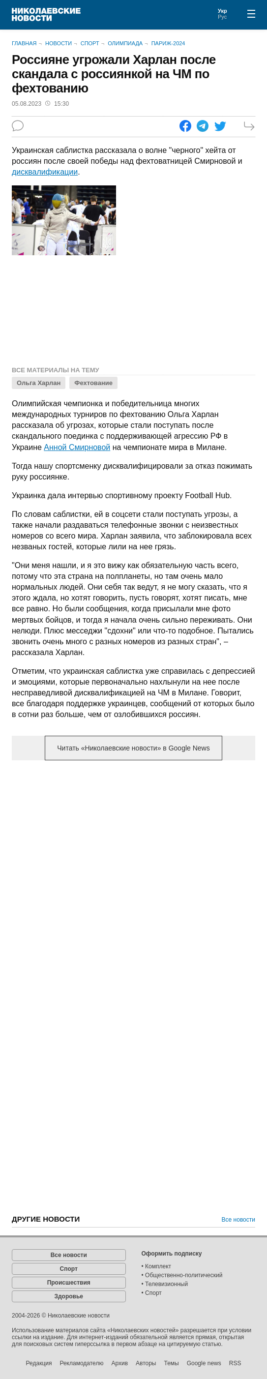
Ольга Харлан (38, 383)
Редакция (39, 1363)
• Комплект (157, 1266)
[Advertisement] (133, 845)
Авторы (146, 1363)
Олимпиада (125, 43)
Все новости (238, 1219)
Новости (58, 43)
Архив (119, 1363)
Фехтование (93, 383)
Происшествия (68, 1282)
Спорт (90, 43)
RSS (235, 1363)
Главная (24, 43)
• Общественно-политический (182, 1275)
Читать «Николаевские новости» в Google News (133, 748)
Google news (204, 1363)
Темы (171, 1363)
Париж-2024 (168, 43)
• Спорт (152, 1292)
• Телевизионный (165, 1284)
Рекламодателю (81, 1363)
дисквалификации (45, 172)
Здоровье (68, 1296)
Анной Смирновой (77, 447)
